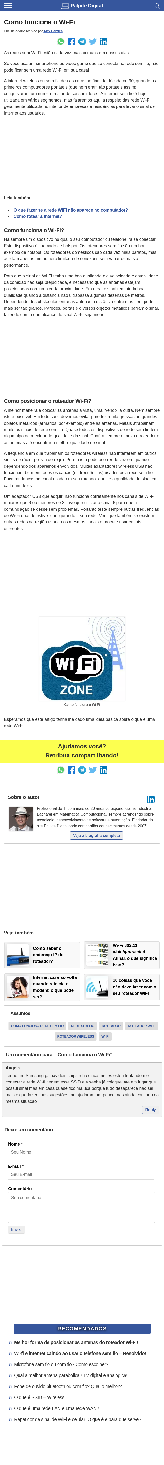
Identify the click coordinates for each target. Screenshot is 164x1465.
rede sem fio (82, 1026)
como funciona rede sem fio (37, 1026)
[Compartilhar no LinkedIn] (103, 41)
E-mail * (16, 1166)
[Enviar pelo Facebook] (71, 41)
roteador (111, 1026)
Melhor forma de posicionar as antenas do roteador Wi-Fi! (76, 1342)
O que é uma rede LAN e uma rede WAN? (56, 1408)
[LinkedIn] (151, 799)
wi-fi (105, 1036)
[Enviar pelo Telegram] (82, 41)
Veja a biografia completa (96, 835)
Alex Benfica (53, 31)
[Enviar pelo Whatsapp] (61, 41)
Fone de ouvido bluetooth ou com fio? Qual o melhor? (68, 1386)
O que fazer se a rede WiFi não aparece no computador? (71, 210)
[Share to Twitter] (93, 41)
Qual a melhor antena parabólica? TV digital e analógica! (70, 1375)
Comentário (20, 1188)
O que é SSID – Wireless (39, 1397)
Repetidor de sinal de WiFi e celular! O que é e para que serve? (77, 1419)
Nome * (15, 1144)
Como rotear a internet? (38, 216)
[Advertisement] (82, 155)
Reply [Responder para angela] (150, 1110)
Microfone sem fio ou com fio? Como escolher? (61, 1364)
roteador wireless (75, 1036)
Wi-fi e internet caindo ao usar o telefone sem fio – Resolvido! (80, 1353)
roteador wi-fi (141, 1026)
